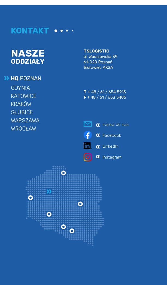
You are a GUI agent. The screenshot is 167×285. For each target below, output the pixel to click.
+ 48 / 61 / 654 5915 (105, 91)
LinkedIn (110, 146)
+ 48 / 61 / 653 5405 (105, 97)
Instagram (112, 157)
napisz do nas (116, 124)
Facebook (112, 135)
